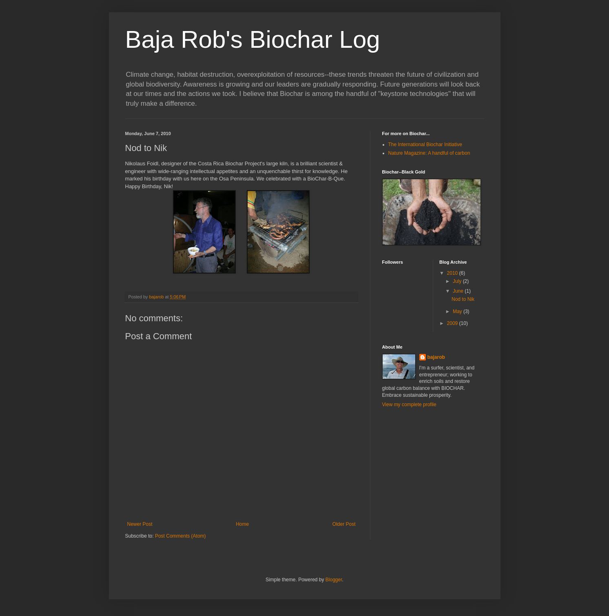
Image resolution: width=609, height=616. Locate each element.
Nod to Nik (463, 299)
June (459, 291)
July (458, 281)
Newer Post (140, 524)
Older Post (344, 524)
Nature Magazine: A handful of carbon (429, 153)
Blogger (334, 580)
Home (242, 524)
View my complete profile (409, 404)
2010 (453, 273)
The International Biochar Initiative (425, 144)
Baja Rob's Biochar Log (252, 39)
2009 (453, 323)
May (458, 311)
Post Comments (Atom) (180, 536)
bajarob (436, 357)
